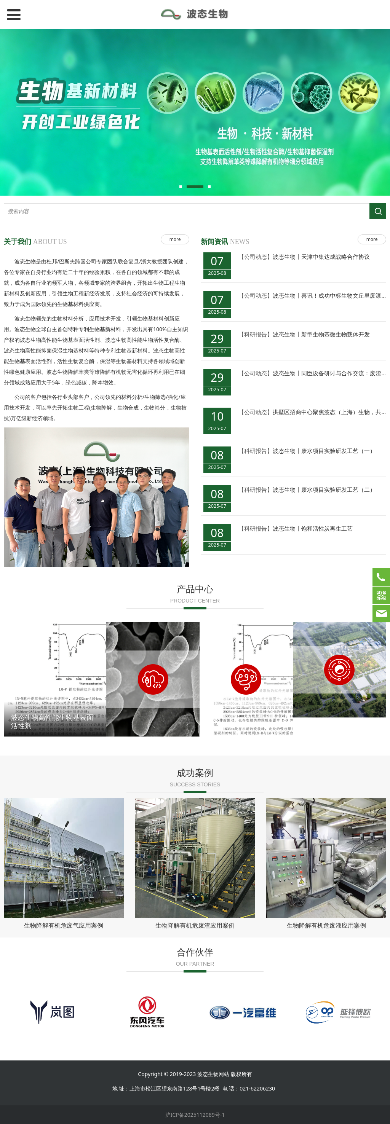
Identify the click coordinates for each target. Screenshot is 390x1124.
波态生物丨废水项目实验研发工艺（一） (324, 450)
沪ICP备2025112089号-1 (195, 1114)
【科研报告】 (255, 334)
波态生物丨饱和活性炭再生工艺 (313, 528)
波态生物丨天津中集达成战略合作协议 (321, 256)
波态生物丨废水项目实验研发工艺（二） (324, 489)
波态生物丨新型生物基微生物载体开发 (321, 334)
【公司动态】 (255, 256)
